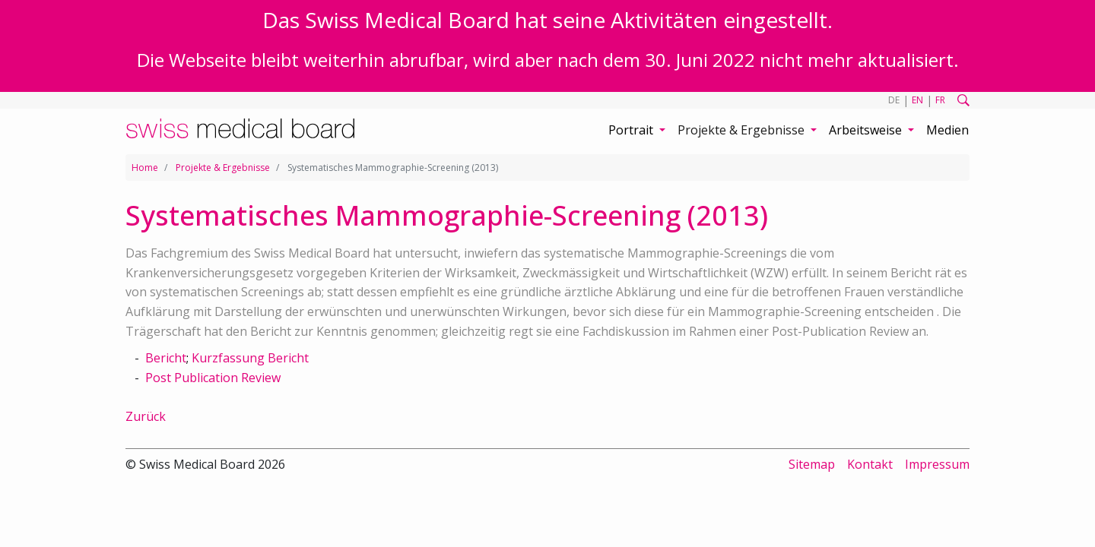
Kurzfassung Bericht (250, 357)
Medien (947, 130)
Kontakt (870, 464)
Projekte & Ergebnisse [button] (743, 130)
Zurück (145, 416)
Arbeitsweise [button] (867, 130)
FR (940, 99)
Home (145, 167)
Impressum (937, 464)
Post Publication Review (213, 377)
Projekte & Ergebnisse (223, 167)
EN (917, 99)
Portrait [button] (632, 130)
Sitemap (812, 464)
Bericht (165, 357)
